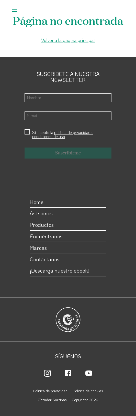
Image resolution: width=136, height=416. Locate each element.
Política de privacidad (50, 390)
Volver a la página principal (68, 40)
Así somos (41, 213)
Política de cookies (88, 390)
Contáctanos (44, 259)
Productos (42, 224)
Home (36, 201)
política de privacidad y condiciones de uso (63, 134)
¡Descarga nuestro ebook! (59, 270)
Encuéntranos (46, 236)
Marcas (38, 247)
